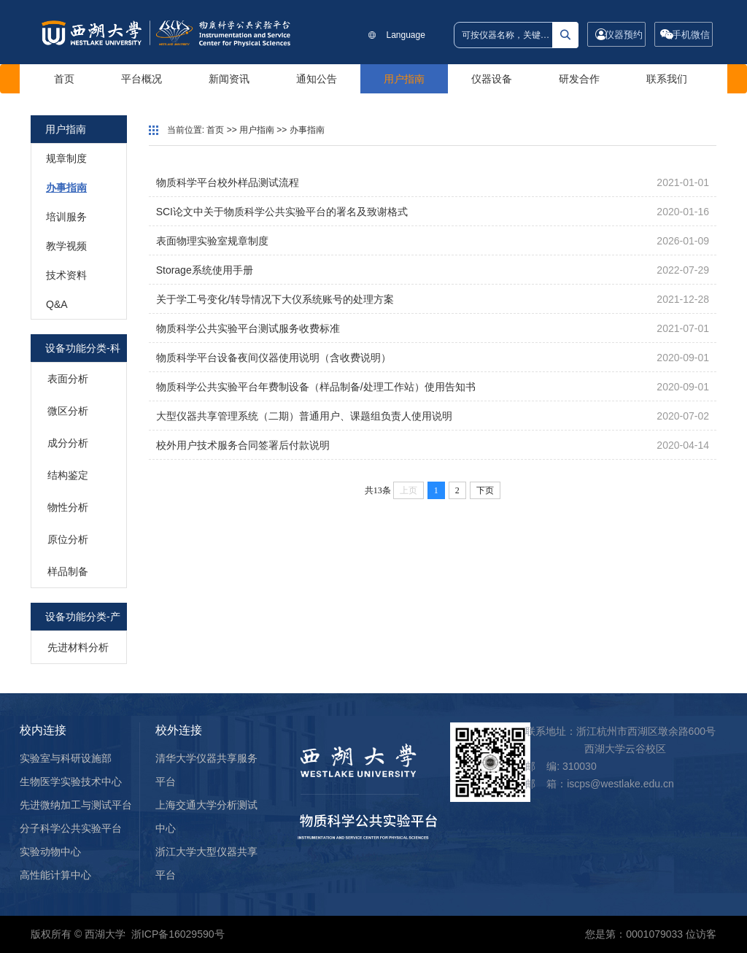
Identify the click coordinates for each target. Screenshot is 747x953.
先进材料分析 (78, 647)
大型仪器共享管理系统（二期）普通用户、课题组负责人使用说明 (304, 416)
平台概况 (141, 79)
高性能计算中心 (55, 875)
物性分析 (67, 507)
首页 (64, 79)
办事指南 (66, 187)
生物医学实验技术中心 (71, 781)
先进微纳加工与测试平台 (76, 805)
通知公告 (316, 79)
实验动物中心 (50, 851)
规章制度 (66, 158)
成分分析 (67, 443)
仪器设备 (491, 79)
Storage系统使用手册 (204, 270)
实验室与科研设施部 (66, 758)
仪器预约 (624, 34)
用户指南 (404, 79)
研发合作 (579, 79)
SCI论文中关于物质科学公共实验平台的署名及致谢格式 (282, 211)
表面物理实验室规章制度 (212, 241)
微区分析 (67, 411)
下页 (485, 490)
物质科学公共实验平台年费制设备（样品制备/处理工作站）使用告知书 (316, 387)
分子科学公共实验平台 (71, 828)
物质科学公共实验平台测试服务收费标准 (248, 328)
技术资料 (66, 275)
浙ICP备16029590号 (178, 934)
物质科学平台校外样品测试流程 (227, 182)
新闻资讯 (229, 79)
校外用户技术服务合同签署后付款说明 (243, 445)
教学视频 (66, 246)
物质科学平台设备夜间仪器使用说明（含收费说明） (273, 357)
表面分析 (67, 379)
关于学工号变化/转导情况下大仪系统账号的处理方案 (275, 299)
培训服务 (66, 217)
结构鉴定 (67, 475)
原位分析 (67, 539)
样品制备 (67, 571)
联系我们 (666, 79)
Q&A (57, 304)
